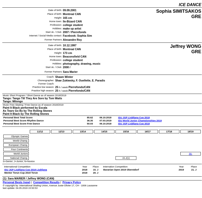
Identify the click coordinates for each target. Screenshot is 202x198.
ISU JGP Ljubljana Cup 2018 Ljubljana (25, 169)
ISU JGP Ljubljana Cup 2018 (134, 117)
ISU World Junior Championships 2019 (140, 120)
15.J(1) (126, 158)
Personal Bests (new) (16, 182)
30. (190, 153)
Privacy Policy (72, 182)
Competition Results (46, 182)
